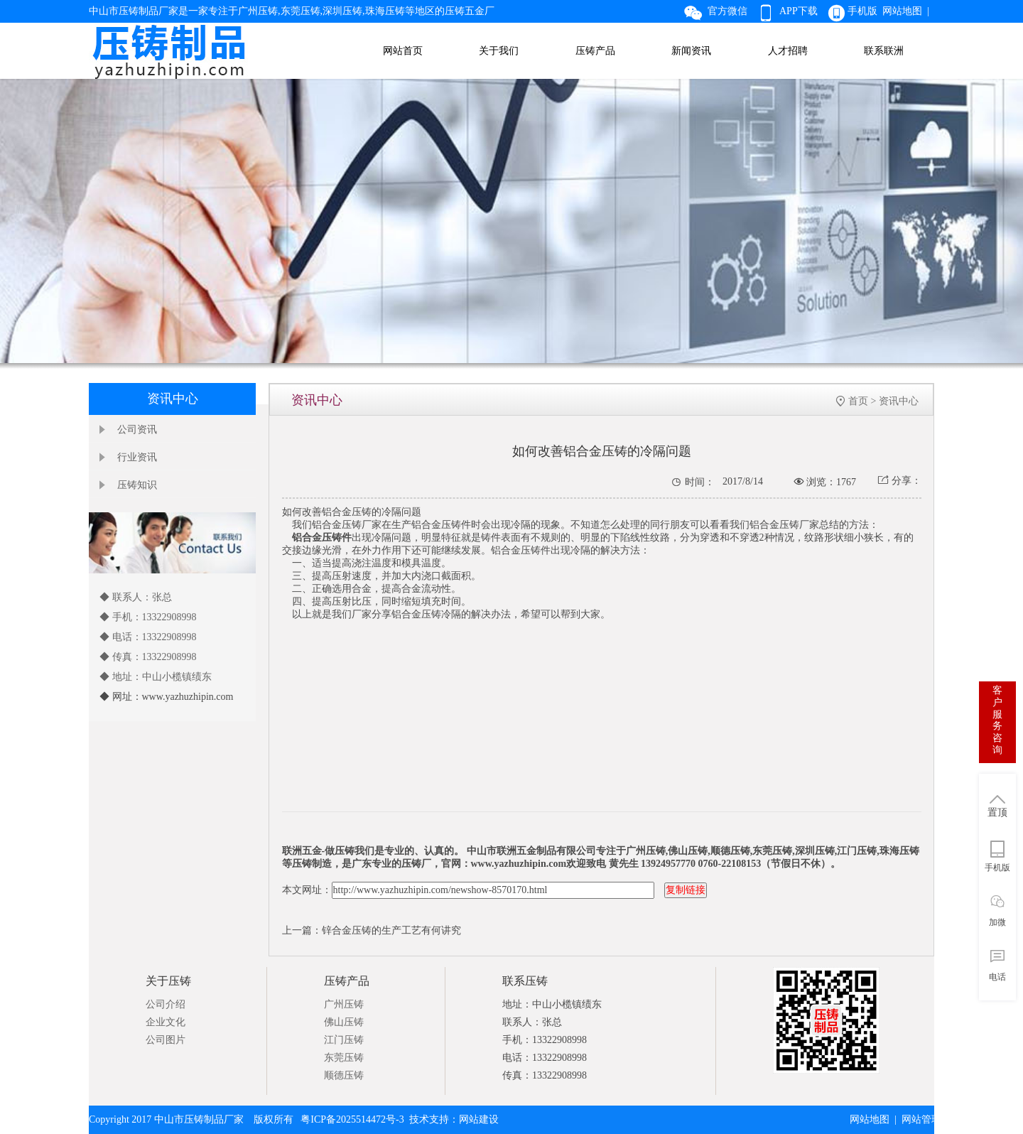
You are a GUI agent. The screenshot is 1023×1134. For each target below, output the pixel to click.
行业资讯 (137, 457)
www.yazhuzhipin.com (519, 863)
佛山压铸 (344, 1022)
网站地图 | (908, 11)
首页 (858, 401)
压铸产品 (595, 50)
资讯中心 (899, 401)
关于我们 (499, 50)
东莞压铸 (344, 1057)
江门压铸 (344, 1040)
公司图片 (165, 1040)
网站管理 (921, 1119)
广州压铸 (344, 1004)
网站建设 (479, 1119)
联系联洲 (884, 50)
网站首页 (403, 50)
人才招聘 (788, 50)
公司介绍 (165, 1004)
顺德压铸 (344, 1075)
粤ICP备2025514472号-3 (352, 1119)
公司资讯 (137, 429)
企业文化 (165, 1022)
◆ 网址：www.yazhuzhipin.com (166, 696)
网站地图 (869, 1119)
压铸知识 (137, 485)
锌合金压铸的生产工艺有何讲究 (391, 930)
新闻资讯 (691, 50)
